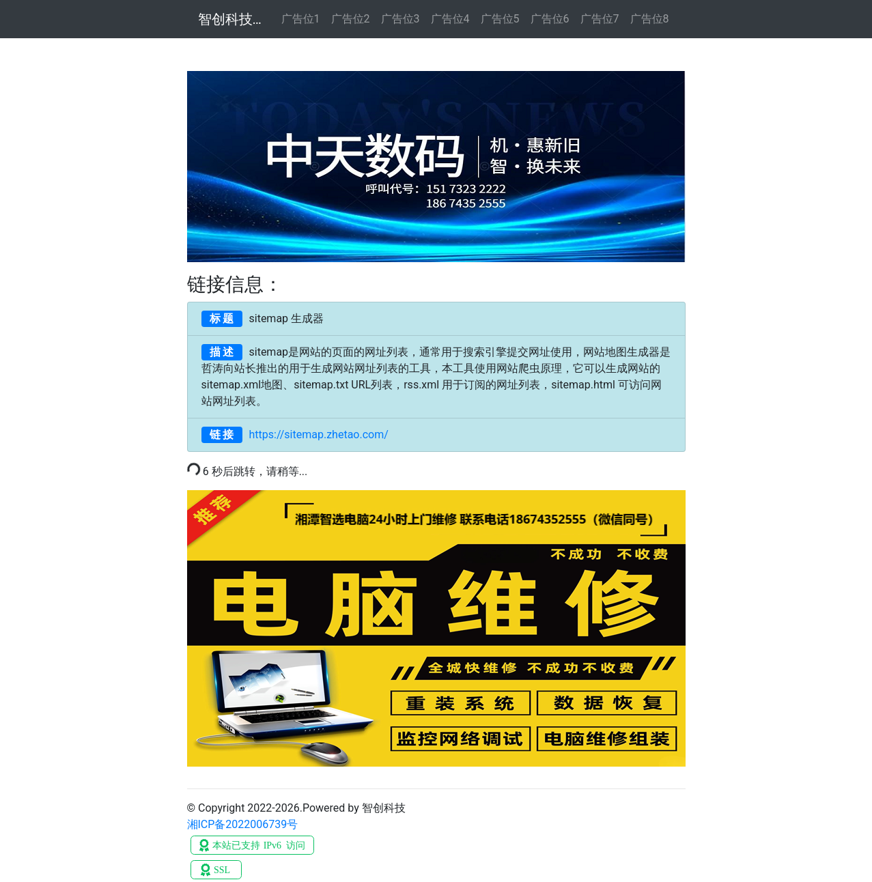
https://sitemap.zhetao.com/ (295, 435)
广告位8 (649, 18)
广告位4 (450, 18)
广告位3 (400, 18)
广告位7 (599, 18)
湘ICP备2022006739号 (242, 824)
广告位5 (500, 18)
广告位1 (300, 18)
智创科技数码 (231, 19)
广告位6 (550, 18)
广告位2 (350, 18)
